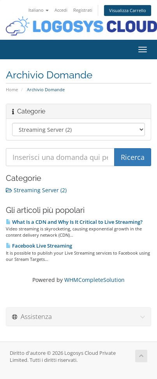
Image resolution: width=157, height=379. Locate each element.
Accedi (61, 10)
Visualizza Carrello (127, 10)
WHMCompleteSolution (94, 279)
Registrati (82, 10)
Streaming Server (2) (36, 190)
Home (12, 89)
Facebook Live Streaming (39, 245)
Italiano (38, 10)
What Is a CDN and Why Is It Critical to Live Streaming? (74, 221)
